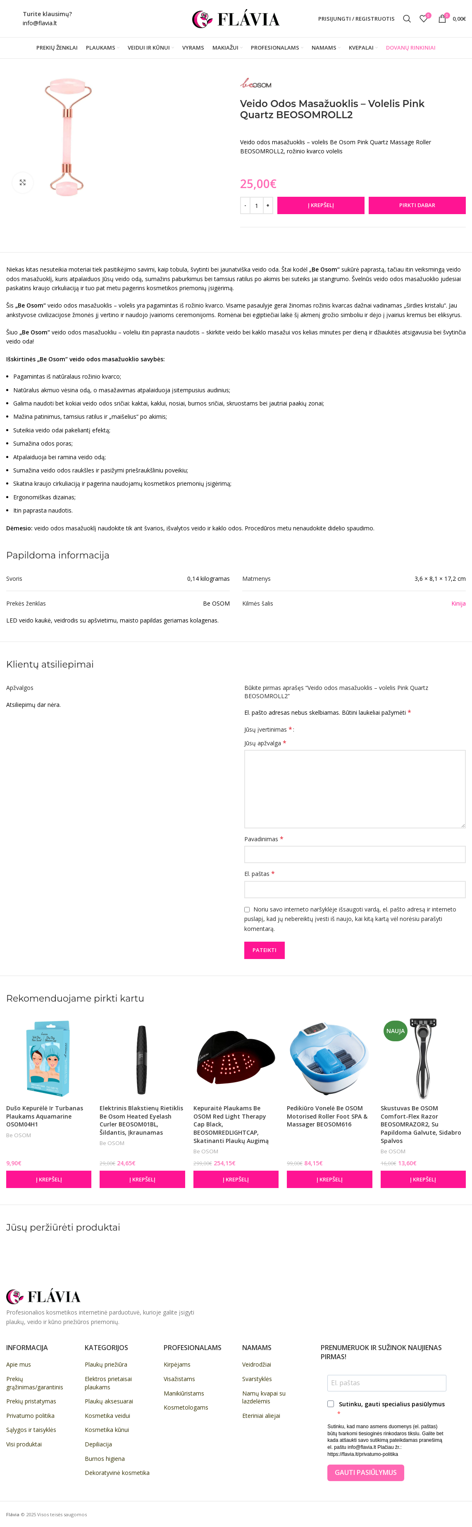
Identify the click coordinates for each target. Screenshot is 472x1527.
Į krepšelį (321, 205)
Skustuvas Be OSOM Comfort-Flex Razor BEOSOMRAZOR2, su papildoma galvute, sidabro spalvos (421, 1124)
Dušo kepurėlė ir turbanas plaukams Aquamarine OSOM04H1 (44, 1116)
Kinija (458, 603)
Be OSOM (18, 1135)
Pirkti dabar (417, 205)
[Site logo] (236, 18)
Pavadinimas (264, 839)
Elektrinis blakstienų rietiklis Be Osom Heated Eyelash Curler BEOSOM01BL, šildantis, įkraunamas (141, 1120)
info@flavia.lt (40, 23)
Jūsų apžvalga (265, 743)
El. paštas (259, 873)
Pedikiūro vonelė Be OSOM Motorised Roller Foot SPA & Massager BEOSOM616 (327, 1116)
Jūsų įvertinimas (268, 729)
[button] (48, 1179)
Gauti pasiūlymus (366, 1472)
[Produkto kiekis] (256, 205)
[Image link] (43, 1296)
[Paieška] (407, 18)
